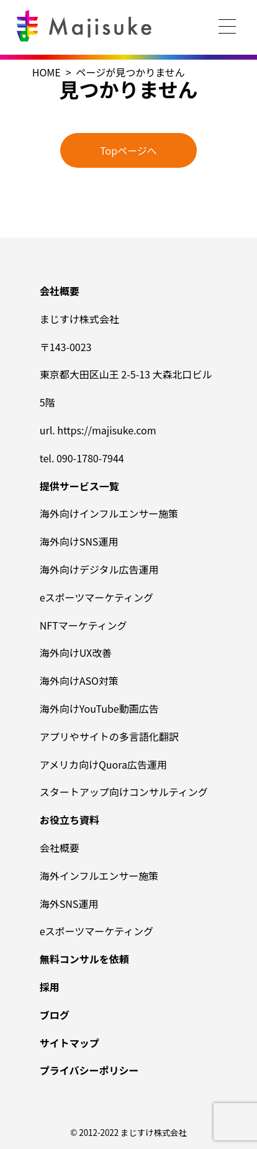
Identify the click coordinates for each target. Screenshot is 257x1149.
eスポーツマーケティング (96, 597)
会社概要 (59, 847)
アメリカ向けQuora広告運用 (103, 764)
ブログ (55, 1014)
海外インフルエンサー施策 (99, 875)
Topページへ (128, 150)
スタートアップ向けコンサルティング (124, 791)
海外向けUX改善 (76, 652)
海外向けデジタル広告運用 (99, 569)
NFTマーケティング (83, 625)
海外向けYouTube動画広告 (99, 708)
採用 (50, 986)
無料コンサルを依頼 (84, 958)
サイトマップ (69, 1042)
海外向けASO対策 (79, 680)
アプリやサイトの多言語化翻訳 (109, 736)
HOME (46, 72)
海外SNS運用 (69, 903)
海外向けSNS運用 (79, 541)
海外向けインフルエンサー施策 (109, 513)
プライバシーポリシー (89, 1070)
